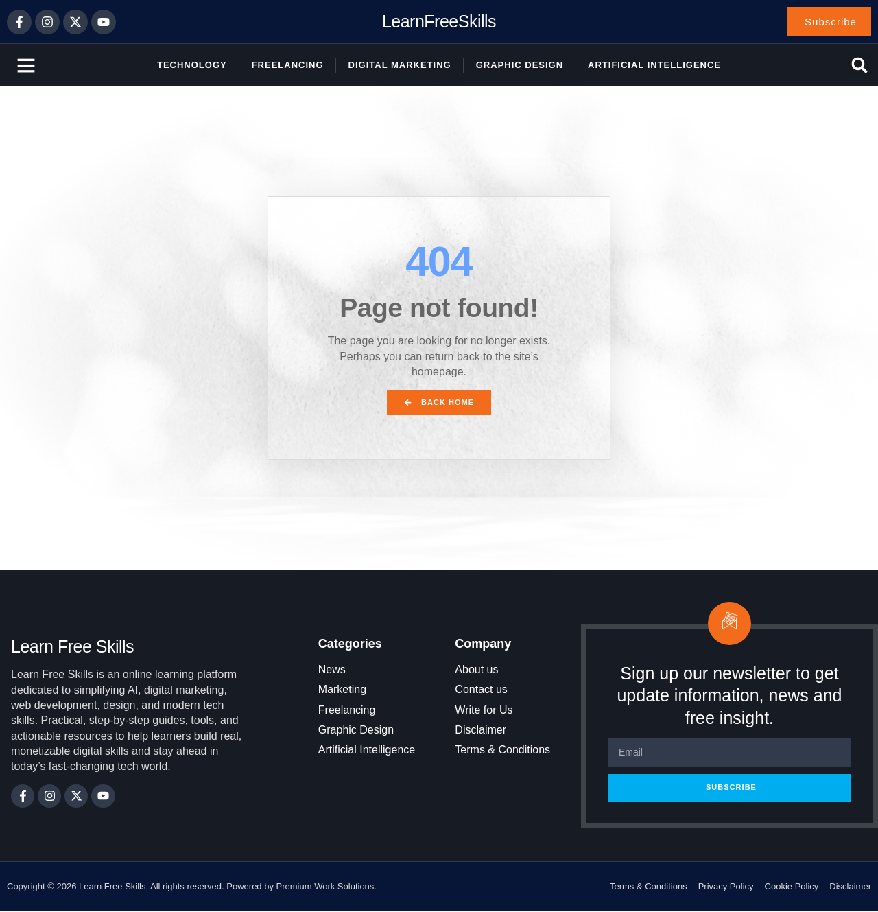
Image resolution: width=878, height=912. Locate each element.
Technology (192, 65)
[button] (860, 66)
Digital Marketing (399, 65)
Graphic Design (519, 65)
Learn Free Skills (72, 647)
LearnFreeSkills (439, 22)
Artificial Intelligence (654, 65)
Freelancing (288, 65)
